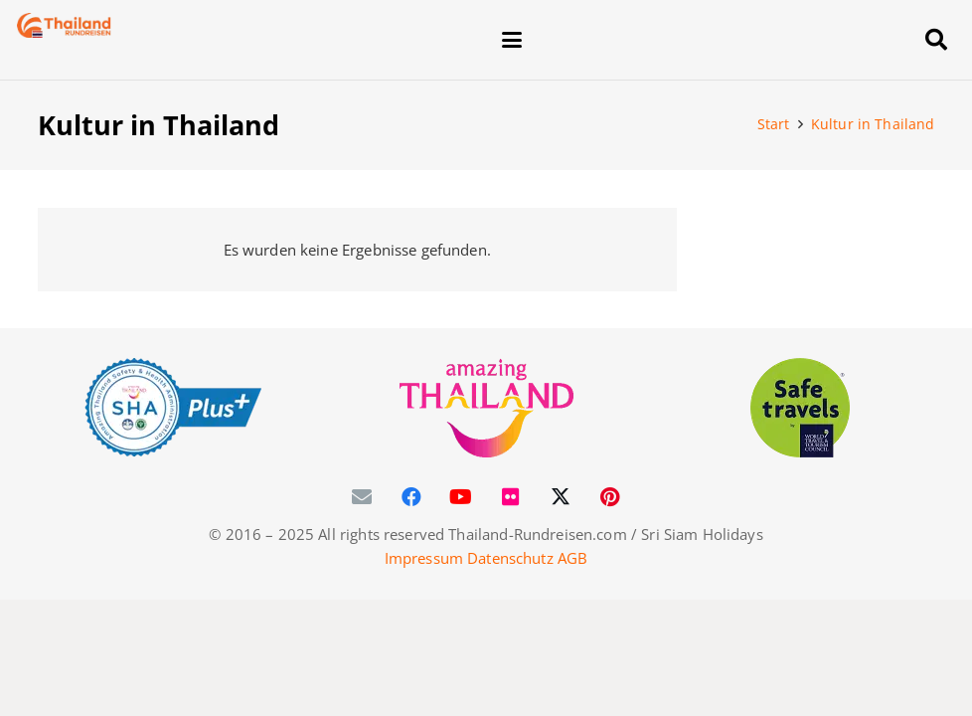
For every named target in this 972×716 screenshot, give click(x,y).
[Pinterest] (610, 497)
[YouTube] (461, 497)
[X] (560, 497)
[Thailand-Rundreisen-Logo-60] (64, 25)
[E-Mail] (362, 497)
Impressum (424, 558)
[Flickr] (511, 497)
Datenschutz (510, 558)
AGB (572, 558)
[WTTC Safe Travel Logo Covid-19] (800, 407)
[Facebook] (411, 497)
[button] (701, 40)
